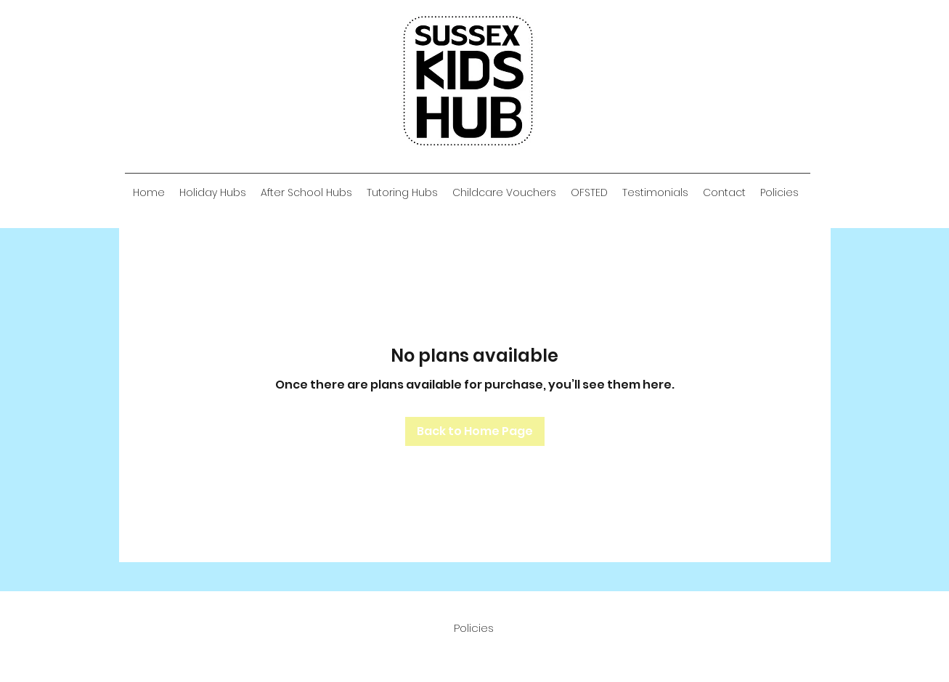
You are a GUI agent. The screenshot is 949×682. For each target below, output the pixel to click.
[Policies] (474, 628)
